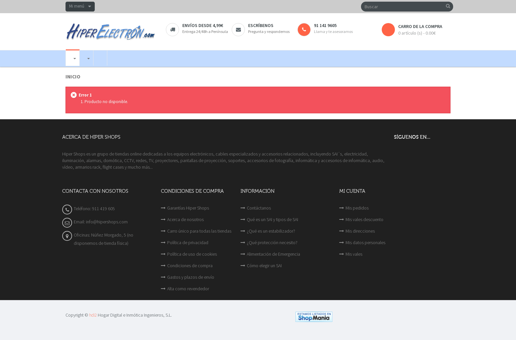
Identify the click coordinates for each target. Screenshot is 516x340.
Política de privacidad (187, 242)
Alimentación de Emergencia (273, 254)
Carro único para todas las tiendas (199, 231)
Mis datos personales (365, 242)
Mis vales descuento (364, 219)
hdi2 (93, 315)
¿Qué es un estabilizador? (271, 231)
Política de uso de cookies (192, 254)
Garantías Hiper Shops (188, 208)
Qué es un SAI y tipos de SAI (272, 219)
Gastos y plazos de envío (190, 277)
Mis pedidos (357, 208)
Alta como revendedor (188, 289)
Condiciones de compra (190, 266)
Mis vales (354, 254)
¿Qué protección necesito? (272, 242)
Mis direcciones (360, 231)
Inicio (72, 76)
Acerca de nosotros (185, 219)
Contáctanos (259, 208)
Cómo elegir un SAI (264, 266)
